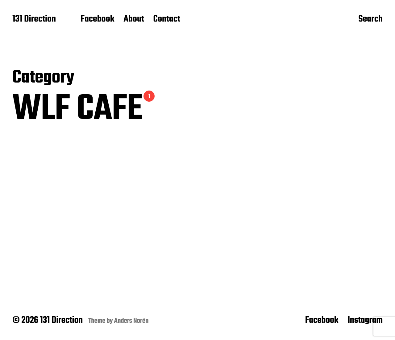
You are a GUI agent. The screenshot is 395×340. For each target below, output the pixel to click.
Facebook (97, 19)
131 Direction (34, 19)
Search (370, 19)
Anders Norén (131, 321)
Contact (166, 19)
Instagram (365, 320)
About (133, 19)
